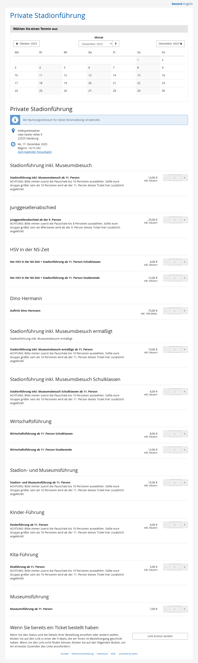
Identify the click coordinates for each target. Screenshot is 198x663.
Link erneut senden (160, 636)
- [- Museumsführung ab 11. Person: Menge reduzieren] (166, 609)
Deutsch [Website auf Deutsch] (177, 4)
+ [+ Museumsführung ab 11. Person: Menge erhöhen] (184, 609)
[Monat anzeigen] (115, 43)
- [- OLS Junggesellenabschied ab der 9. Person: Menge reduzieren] (166, 220)
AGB (113, 653)
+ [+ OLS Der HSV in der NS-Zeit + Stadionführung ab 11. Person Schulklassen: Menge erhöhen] (184, 262)
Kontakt (65, 653)
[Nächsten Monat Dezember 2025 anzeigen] (170, 43)
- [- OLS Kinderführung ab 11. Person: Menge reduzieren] (166, 524)
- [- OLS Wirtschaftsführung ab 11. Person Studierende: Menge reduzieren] (166, 450)
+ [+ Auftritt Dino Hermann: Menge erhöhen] (184, 311)
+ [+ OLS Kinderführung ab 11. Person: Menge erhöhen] (184, 524)
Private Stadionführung (47, 15)
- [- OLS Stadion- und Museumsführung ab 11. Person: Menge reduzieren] (166, 482)
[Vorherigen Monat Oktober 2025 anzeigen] (26, 43)
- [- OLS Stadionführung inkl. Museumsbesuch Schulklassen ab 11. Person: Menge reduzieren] (166, 391)
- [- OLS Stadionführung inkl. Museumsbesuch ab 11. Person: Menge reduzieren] (166, 178)
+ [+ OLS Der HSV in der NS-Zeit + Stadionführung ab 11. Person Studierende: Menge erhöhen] (184, 278)
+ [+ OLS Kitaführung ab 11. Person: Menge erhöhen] (184, 567)
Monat (99, 37)
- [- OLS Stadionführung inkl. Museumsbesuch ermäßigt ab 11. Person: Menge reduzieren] (166, 349)
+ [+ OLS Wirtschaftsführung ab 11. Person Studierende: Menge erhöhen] (184, 450)
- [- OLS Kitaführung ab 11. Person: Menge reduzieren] (166, 567)
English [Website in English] (188, 4)
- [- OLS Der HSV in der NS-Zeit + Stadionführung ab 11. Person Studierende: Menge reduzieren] (166, 278)
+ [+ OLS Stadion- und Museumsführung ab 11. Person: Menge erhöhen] (184, 482)
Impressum (102, 653)
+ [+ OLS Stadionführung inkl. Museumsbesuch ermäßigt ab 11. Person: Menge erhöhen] (184, 349)
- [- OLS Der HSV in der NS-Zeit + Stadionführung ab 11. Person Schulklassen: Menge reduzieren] (166, 262)
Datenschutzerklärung (83, 653)
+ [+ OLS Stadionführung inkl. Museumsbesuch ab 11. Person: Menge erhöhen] (184, 178)
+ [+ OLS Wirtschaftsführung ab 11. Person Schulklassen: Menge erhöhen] (184, 434)
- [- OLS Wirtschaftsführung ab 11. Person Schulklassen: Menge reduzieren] (166, 434)
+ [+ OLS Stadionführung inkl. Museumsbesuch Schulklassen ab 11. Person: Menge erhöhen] (184, 391)
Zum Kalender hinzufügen (35, 152)
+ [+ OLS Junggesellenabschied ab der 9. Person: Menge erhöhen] (184, 220)
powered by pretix (128, 653)
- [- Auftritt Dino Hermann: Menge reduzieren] (166, 311)
